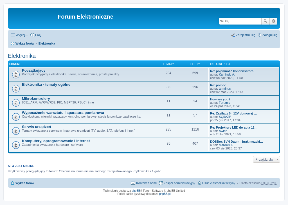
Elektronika (47, 43)
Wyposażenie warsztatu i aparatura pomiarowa (63, 113)
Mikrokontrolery (36, 98)
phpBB (136, 190)
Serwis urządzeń (36, 127)
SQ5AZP (225, 116)
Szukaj (265, 21)
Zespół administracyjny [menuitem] (179, 183)
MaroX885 (226, 145)
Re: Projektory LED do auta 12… (234, 127)
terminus (225, 88)
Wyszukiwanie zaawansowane (273, 21)
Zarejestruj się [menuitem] (245, 35)
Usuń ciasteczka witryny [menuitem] (218, 183)
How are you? (220, 99)
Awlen (223, 131)
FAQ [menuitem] (38, 35)
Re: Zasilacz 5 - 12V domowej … (233, 113)
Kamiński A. (227, 74)
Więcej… (22, 35)
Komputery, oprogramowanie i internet (56, 141)
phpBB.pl (165, 193)
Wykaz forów (24, 43)
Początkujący (34, 70)
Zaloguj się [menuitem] (269, 35)
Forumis (224, 102)
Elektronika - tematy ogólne (46, 84)
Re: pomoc (218, 85)
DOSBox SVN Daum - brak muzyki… (236, 141)
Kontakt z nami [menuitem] (146, 183)
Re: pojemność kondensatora (231, 71)
